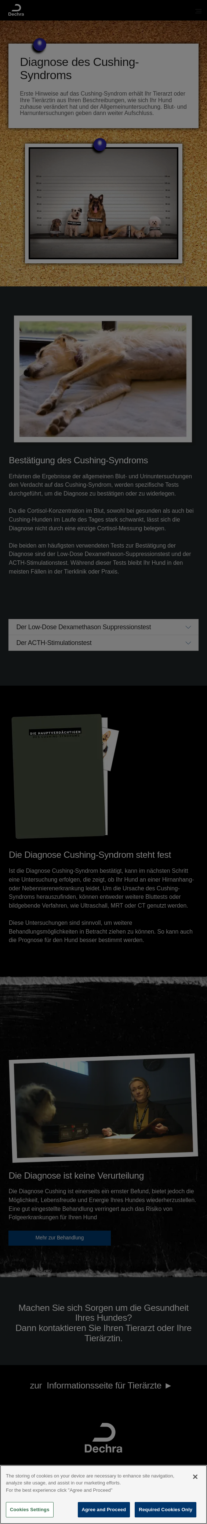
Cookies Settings (30, 1511)
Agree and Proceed (104, 1511)
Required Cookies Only (165, 1511)
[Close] (195, 1479)
